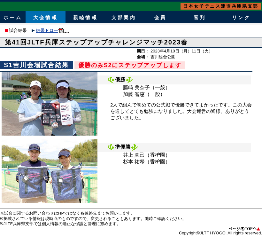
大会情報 (45, 17)
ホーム (13, 17)
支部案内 (124, 17)
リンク (241, 17)
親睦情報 (85, 17)
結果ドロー (47, 30)
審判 (200, 17)
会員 (160, 17)
